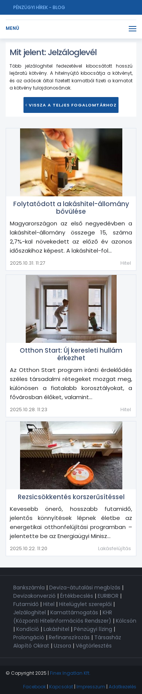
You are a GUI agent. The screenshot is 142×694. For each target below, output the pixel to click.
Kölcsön (126, 621)
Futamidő (26, 604)
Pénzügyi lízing (93, 629)
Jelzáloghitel (29, 612)
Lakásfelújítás (114, 548)
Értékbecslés (76, 596)
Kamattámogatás (74, 612)
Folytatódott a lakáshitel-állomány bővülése (71, 207)
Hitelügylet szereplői (85, 604)
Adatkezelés (122, 686)
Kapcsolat (61, 686)
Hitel (125, 263)
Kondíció (27, 629)
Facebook (34, 686)
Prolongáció (28, 637)
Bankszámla (29, 587)
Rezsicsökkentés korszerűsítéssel (71, 496)
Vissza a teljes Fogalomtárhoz (71, 105)
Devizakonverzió (34, 596)
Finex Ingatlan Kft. (70, 673)
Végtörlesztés (94, 645)
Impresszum (90, 686)
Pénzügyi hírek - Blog (39, 7)
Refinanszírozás (69, 637)
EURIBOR (108, 596)
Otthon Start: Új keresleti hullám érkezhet (71, 354)
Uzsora (62, 645)
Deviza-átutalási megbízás (84, 587)
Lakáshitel (56, 629)
